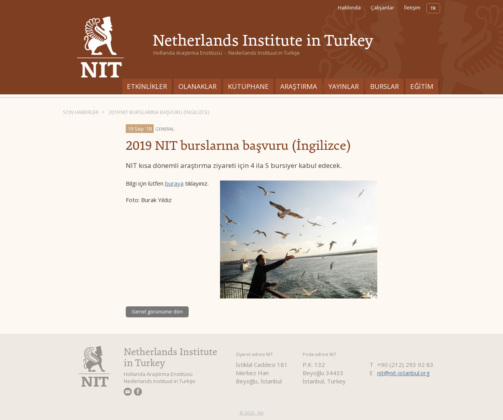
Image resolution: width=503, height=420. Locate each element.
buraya (174, 183)
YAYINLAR (344, 86)
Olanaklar (197, 86)
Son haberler (81, 112)
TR (433, 8)
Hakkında (349, 7)
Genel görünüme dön (157, 311)
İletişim (412, 7)
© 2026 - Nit (252, 413)
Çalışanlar (382, 7)
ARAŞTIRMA (298, 86)
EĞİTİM (421, 86)
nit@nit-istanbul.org (403, 373)
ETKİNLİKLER (147, 86)
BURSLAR (384, 86)
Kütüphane (248, 86)
